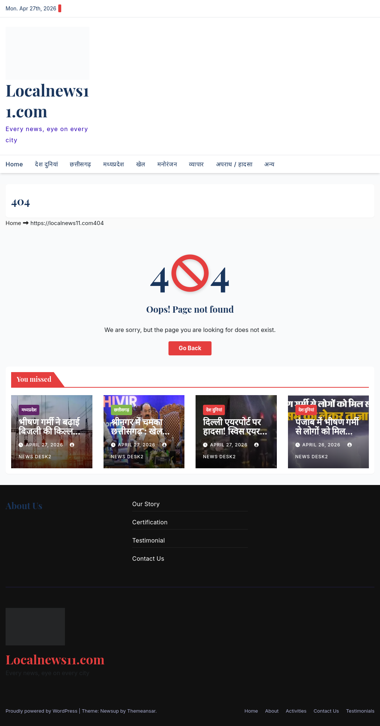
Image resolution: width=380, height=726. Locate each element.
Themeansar (141, 711)
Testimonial (148, 540)
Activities (296, 711)
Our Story (146, 504)
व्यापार (196, 164)
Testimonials (360, 711)
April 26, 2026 (322, 444)
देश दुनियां (46, 164)
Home (14, 164)
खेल (140, 164)
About (272, 711)
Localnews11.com (47, 100)
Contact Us (148, 558)
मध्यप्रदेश (113, 164)
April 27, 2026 (45, 444)
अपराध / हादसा (234, 164)
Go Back (190, 348)
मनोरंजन (167, 164)
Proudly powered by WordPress (42, 711)
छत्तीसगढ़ (80, 164)
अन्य (269, 164)
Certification (149, 522)
